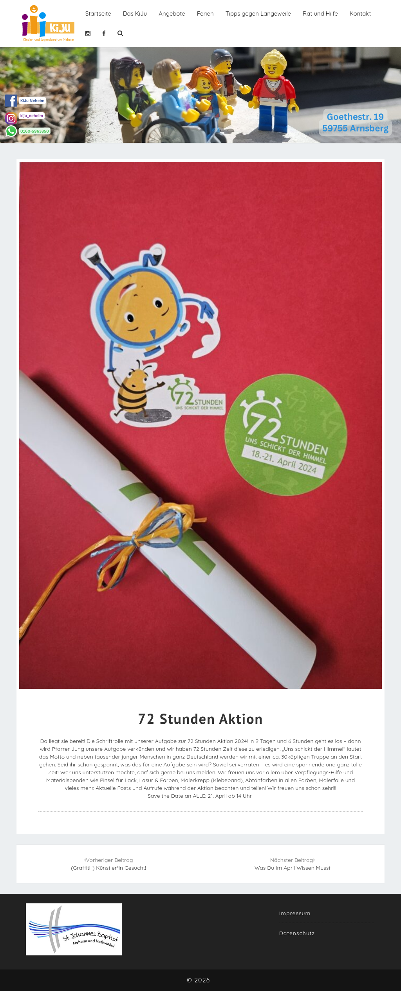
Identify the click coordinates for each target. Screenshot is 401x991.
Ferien (205, 13)
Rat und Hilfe (320, 13)
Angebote (172, 13)
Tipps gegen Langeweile (258, 13)
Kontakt (360, 13)
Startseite (98, 13)
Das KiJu (135, 13)
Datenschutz (297, 933)
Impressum (295, 913)
